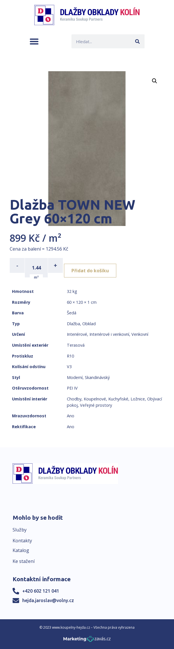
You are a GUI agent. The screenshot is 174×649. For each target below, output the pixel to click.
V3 (69, 366)
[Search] (138, 41)
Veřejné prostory (96, 405)
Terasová (76, 345)
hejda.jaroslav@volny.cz (48, 600)
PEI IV (72, 388)
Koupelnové (95, 399)
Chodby (74, 399)
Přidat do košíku (90, 270)
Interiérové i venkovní (109, 334)
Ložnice (138, 399)
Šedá (71, 312)
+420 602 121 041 (40, 591)
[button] (34, 41)
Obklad (89, 323)
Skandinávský (97, 377)
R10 (70, 356)
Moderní (75, 377)
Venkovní (139, 334)
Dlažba (73, 323)
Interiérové (77, 334)
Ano (70, 415)
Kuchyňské (118, 399)
